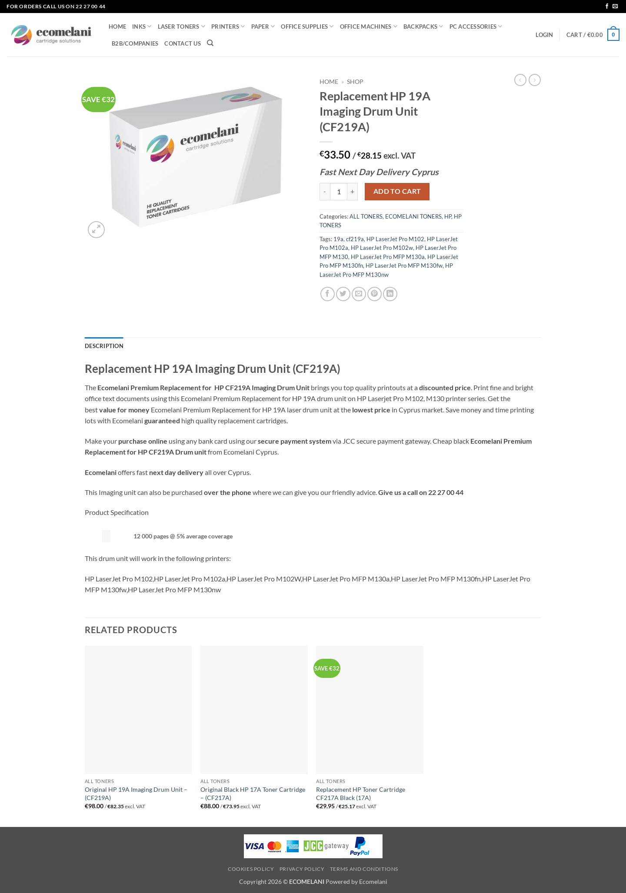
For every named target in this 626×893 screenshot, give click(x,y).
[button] (544, 35)
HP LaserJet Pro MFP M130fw (404, 265)
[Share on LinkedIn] (390, 294)
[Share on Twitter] (343, 294)
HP (447, 216)
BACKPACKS (423, 26)
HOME (117, 26)
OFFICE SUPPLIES (307, 26)
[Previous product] (535, 80)
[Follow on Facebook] (606, 6)
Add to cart (397, 191)
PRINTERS (228, 26)
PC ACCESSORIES (476, 26)
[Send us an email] (615, 6)
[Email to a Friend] (359, 294)
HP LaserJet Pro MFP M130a (388, 256)
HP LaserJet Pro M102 (395, 239)
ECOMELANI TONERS (413, 216)
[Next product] (520, 80)
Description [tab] (104, 345)
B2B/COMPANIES (135, 43)
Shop (355, 81)
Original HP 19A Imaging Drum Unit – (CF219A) (136, 793)
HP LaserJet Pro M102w (382, 247)
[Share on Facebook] (327, 294)
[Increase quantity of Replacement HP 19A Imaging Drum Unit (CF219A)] (352, 191)
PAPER (263, 26)
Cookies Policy (251, 869)
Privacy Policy (302, 869)
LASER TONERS (182, 26)
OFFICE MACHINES (368, 26)
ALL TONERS (366, 216)
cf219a (355, 239)
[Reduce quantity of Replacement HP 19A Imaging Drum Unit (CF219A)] (325, 191)
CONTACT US (182, 43)
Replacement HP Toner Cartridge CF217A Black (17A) (360, 793)
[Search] (210, 43)
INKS (141, 26)
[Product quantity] (338, 191)
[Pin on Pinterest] (374, 294)
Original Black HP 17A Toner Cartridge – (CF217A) (252, 793)
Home (329, 81)
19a (338, 239)
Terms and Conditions (364, 869)
